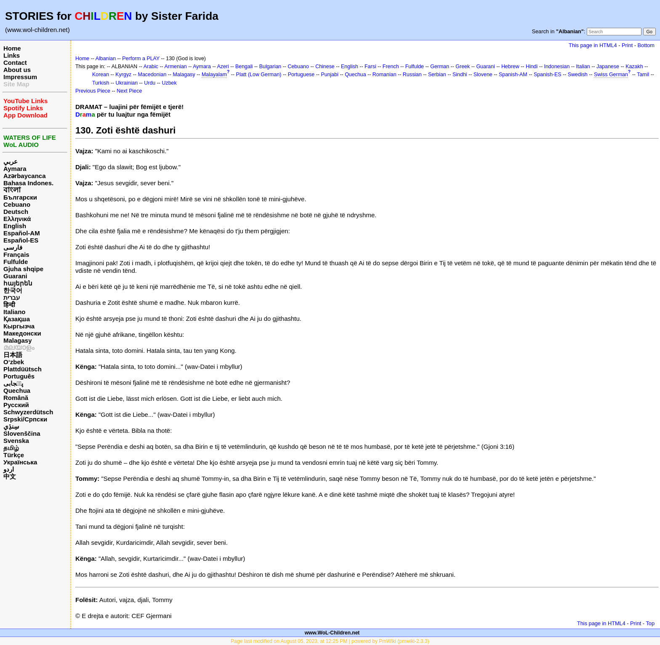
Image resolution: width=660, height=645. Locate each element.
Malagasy (17, 340)
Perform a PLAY (141, 58)
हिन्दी (9, 304)
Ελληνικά (17, 218)
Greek (462, 66)
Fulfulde (15, 261)
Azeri (223, 66)
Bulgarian (270, 66)
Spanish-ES (548, 74)
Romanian (385, 74)
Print (627, 45)
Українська (20, 462)
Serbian (437, 74)
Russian (412, 74)
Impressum (20, 76)
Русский (16, 404)
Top (650, 623)
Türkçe (13, 454)
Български (20, 197)
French (391, 66)
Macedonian (152, 74)
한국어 (12, 290)
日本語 (12, 354)
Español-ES (20, 240)
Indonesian (557, 66)
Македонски (22, 333)
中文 (9, 476)
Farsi (370, 66)
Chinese (325, 66)
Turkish (100, 83)
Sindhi (459, 74)
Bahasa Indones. (28, 183)
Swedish (578, 74)
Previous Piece (92, 91)
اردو (8, 469)
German (439, 66)
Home (12, 48)
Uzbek (169, 83)
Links (11, 55)
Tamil (643, 74)
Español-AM (21, 233)
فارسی (12, 247)
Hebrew (510, 66)
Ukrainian (127, 83)
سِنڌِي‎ (11, 426)
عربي (10, 161)
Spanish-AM (513, 74)
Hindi (532, 66)
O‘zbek (13, 361)
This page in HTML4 (593, 45)
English (14, 225)
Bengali (244, 66)
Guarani (15, 276)
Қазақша (16, 318)
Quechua (16, 390)
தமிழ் (11, 447)
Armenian (176, 66)
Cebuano (16, 204)
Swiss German (611, 74)
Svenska (16, 440)
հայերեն (17, 283)
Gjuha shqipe (23, 268)
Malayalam (214, 74)
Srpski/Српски (25, 419)
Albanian (106, 58)
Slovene (483, 74)
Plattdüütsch (22, 369)
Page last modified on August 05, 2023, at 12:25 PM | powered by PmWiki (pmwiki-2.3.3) (330, 641)
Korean (100, 74)
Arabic (151, 66)
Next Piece (129, 91)
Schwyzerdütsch (28, 412)
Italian (583, 66)
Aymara (14, 168)
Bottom (646, 45)
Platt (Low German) (259, 74)
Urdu (149, 83)
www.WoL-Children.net (332, 633)
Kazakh (634, 66)
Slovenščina (21, 433)
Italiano (14, 311)
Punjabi (329, 74)
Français (16, 254)
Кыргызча (19, 326)
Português (19, 376)
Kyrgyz (123, 74)
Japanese (607, 66)
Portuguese (301, 74)
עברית (11, 297)
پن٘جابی (13, 383)
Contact (15, 62)
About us (17, 69)
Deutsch (15, 211)
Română (15, 397)
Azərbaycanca (24, 175)
